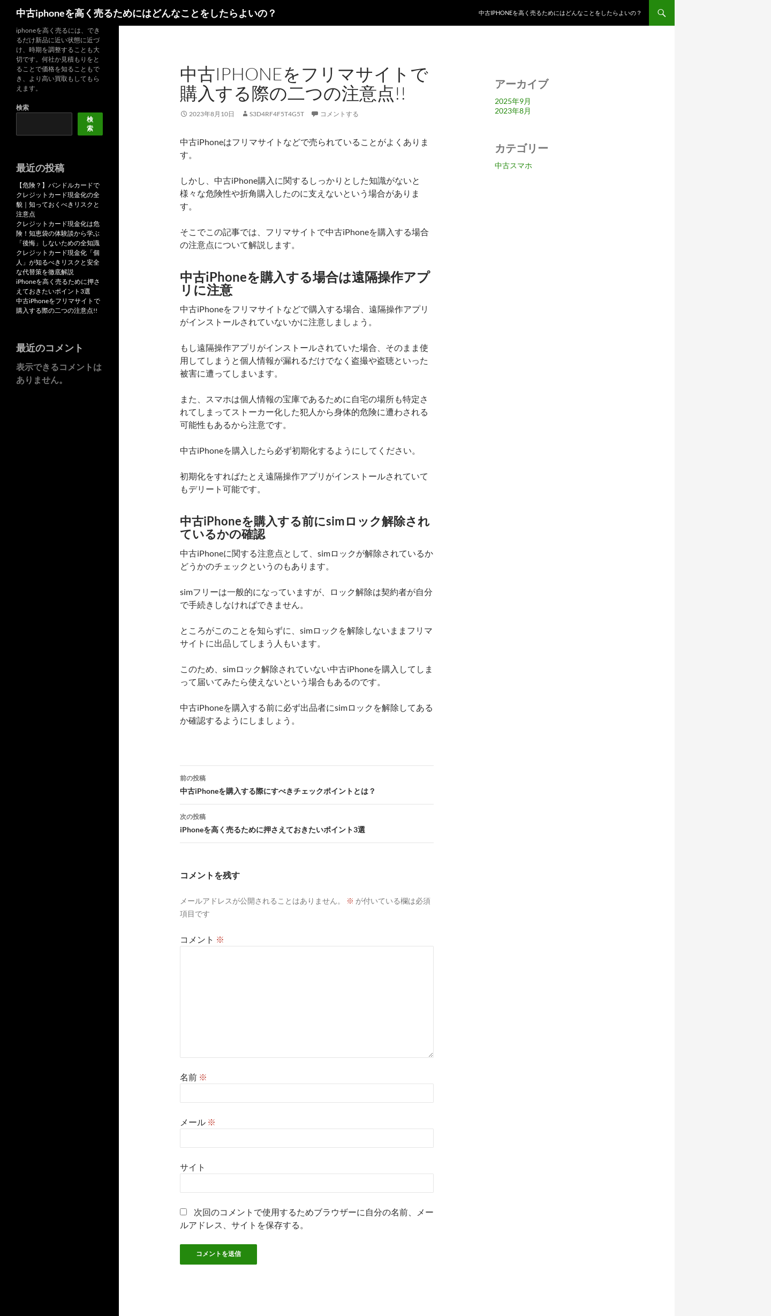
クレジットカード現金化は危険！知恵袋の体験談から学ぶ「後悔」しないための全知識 (58, 233)
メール (198, 1122)
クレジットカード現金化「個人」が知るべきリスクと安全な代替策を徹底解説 (58, 262)
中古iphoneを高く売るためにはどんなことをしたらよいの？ (146, 13)
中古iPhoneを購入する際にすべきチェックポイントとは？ (307, 783)
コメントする (339, 114)
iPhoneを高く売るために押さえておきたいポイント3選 (307, 822)
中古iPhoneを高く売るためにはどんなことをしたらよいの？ (560, 12)
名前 (193, 1077)
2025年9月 (513, 101)
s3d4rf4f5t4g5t (277, 114)
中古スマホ (513, 165)
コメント (202, 939)
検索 (22, 107)
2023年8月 (513, 110)
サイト (193, 1167)
